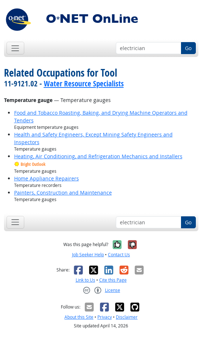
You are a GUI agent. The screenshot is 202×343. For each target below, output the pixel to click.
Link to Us (85, 280)
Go (188, 48)
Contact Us (119, 255)
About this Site (78, 317)
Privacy (104, 317)
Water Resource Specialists (84, 83)
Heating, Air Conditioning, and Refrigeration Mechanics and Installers (98, 156)
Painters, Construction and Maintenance (63, 192)
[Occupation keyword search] (148, 48)
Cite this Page (113, 280)
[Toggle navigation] (15, 48)
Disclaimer (127, 317)
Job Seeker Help (88, 255)
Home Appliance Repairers (46, 178)
